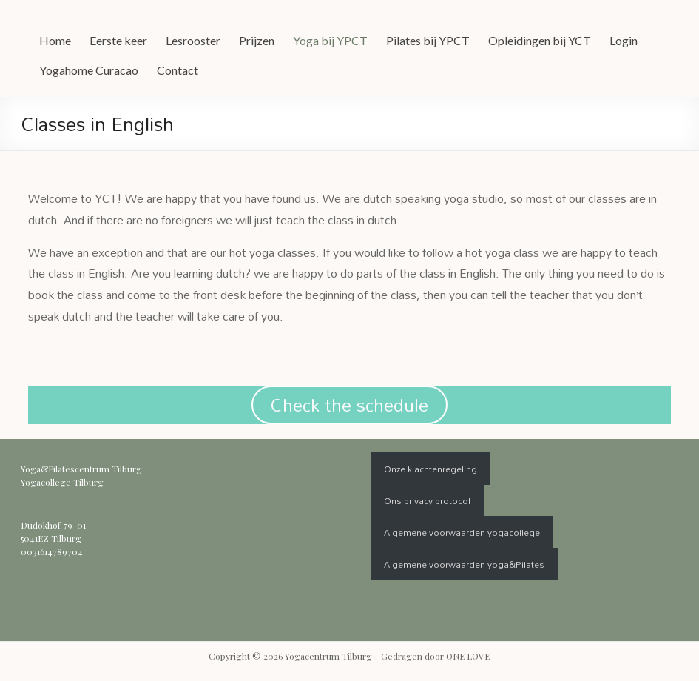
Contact (177, 70)
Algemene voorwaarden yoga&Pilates (464, 564)
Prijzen (256, 40)
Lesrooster (193, 40)
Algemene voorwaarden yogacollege (462, 532)
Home (55, 40)
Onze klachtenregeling (430, 468)
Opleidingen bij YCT (539, 40)
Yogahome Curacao (88, 70)
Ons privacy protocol (427, 500)
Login (623, 40)
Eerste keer (118, 40)
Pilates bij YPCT (428, 40)
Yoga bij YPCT (330, 40)
